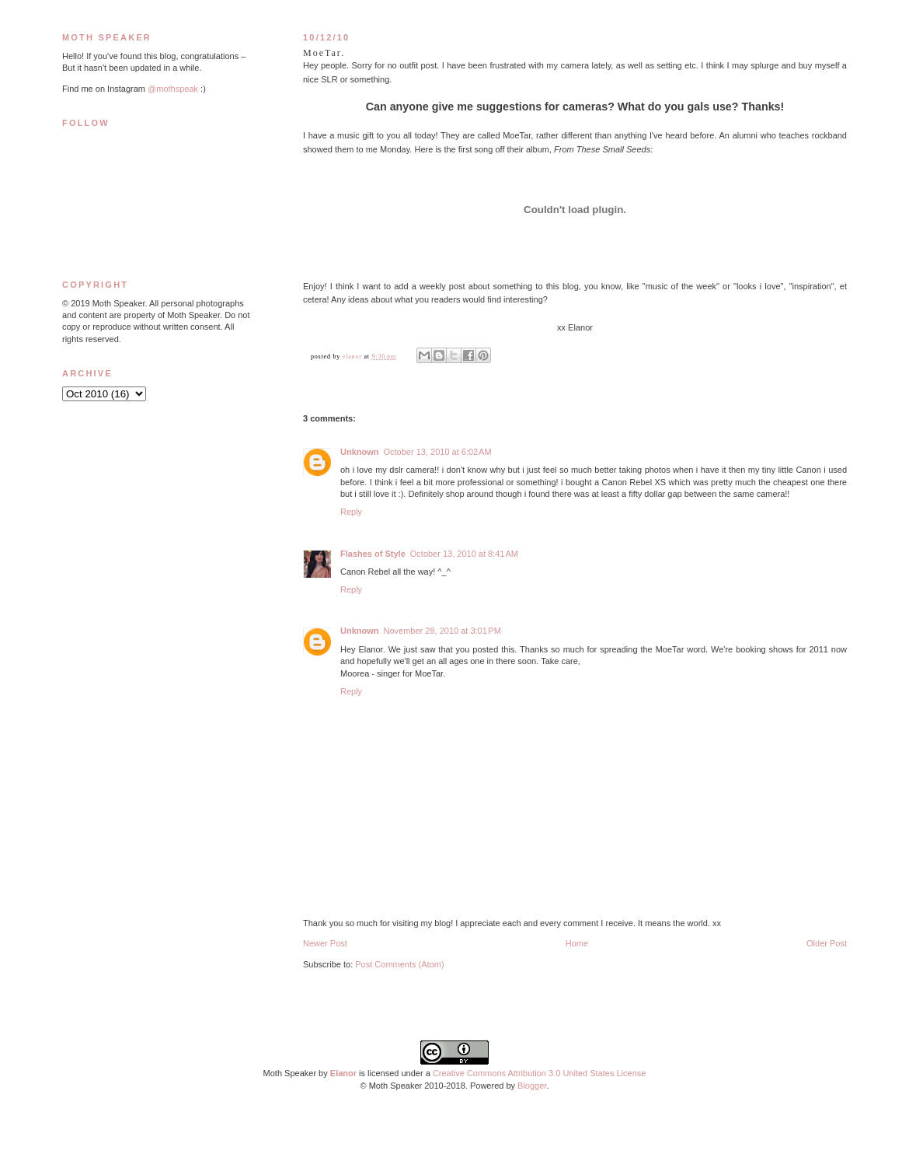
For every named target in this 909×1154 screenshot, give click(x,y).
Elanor (343, 1073)
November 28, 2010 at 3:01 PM (442, 630)
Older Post (826, 943)
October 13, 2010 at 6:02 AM (438, 451)
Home (577, 943)
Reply (351, 511)
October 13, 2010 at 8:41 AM (464, 553)
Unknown (359, 451)
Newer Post (325, 943)
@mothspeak (173, 88)
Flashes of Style (373, 553)
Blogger (531, 1085)
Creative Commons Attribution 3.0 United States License (539, 1073)
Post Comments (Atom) (399, 964)
